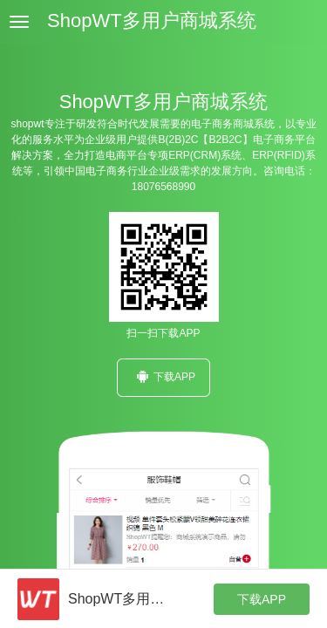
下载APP (163, 376)
